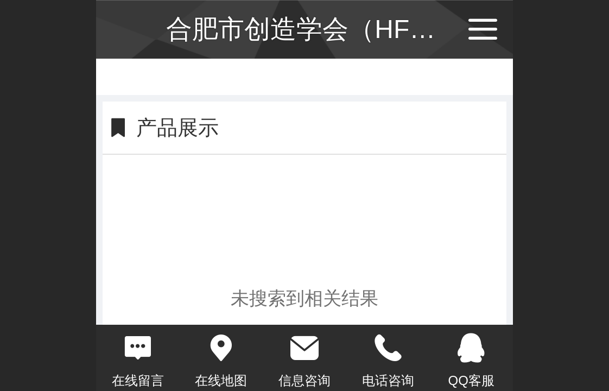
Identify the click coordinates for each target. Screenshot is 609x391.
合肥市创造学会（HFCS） (319, 29)
